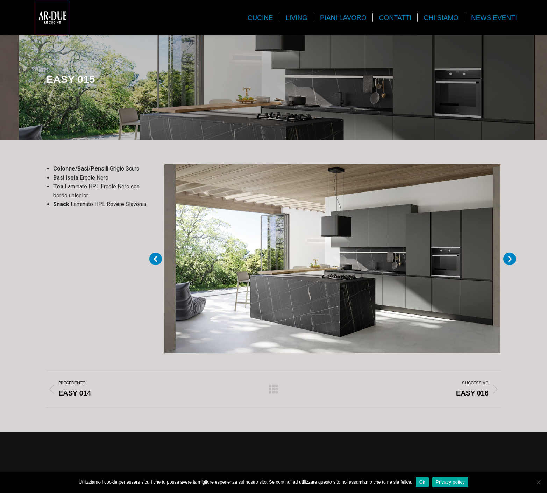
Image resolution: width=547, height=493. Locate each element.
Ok (422, 482)
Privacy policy (450, 482)
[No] (538, 482)
